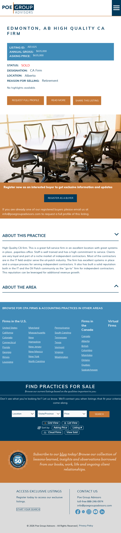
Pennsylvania (62, 327)
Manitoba (86, 355)
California (7, 332)
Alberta (85, 341)
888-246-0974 (95, 501)
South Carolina (63, 332)
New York (34, 356)
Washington (61, 357)
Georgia (6, 352)
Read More (58, 100)
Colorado (7, 337)
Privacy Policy (86, 525)
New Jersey (35, 346)
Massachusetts (37, 332)
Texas (58, 342)
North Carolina (37, 361)
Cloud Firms (52, 432)
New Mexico (36, 351)
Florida (6, 347)
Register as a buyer (60, 198)
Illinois (5, 357)
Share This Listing (87, 100)
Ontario (85, 360)
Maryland (34, 327)
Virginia (59, 352)
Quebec (85, 365)
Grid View (51, 423)
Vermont (59, 347)
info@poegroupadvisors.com (94, 505)
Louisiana (7, 362)
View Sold (72, 432)
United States (9, 327)
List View (70, 423)
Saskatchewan (89, 369)
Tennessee (61, 337)
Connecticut (9, 342)
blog (63, 454)
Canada (85, 336)
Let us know (50, 398)
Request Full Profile (25, 100)
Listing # (77, 427)
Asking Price (60, 427)
